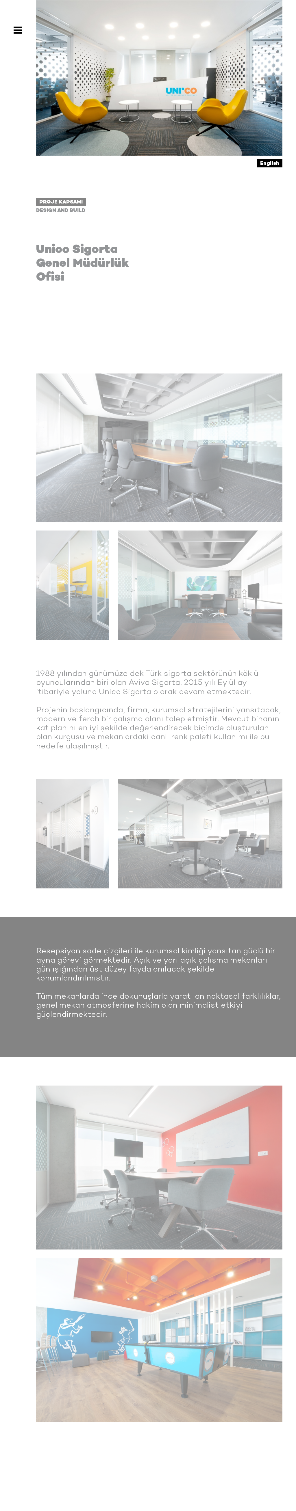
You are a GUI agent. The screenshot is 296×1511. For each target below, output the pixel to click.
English (269, 163)
